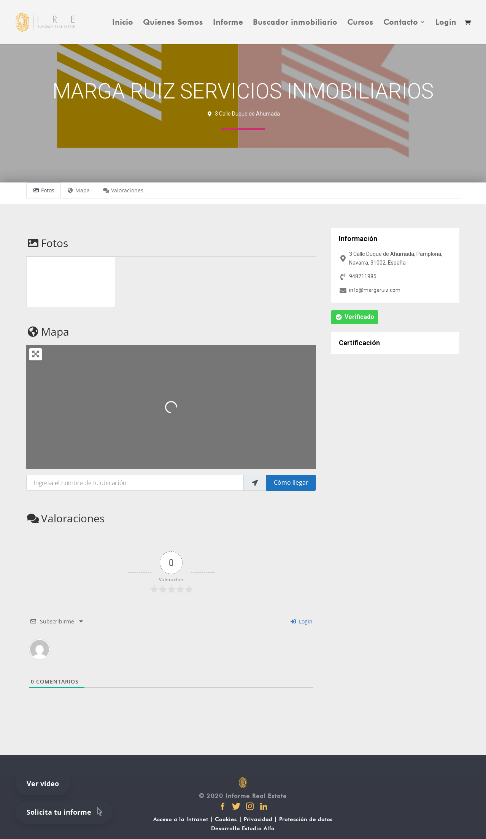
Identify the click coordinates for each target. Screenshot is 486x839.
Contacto (400, 23)
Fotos (47, 243)
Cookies (226, 819)
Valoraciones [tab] (123, 190)
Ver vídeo (43, 783)
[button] (354, 317)
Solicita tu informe (66, 812)
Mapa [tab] (78, 190)
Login (445, 23)
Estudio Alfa (258, 828)
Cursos (360, 23)
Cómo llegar (291, 482)
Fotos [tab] (43, 190)
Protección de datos (306, 819)
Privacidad (258, 819)
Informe (228, 23)
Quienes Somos (173, 23)
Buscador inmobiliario (295, 23)
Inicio (122, 23)
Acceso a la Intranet (180, 819)
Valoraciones (65, 518)
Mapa (47, 331)
